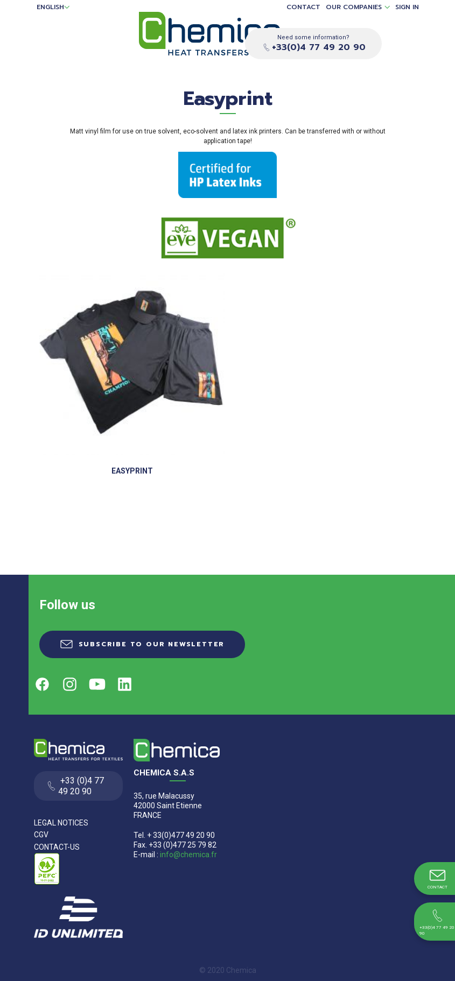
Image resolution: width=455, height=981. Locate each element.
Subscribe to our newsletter (152, 644)
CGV (41, 834)
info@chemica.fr (188, 854)
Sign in (407, 7)
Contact (303, 7)
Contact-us (57, 847)
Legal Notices (61, 822)
